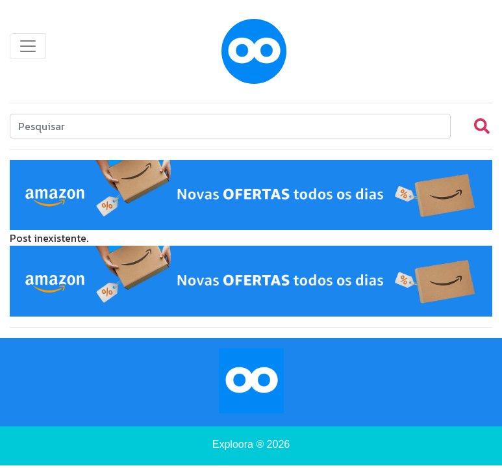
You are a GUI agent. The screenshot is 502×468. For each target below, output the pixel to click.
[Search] (230, 126)
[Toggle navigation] (28, 46)
